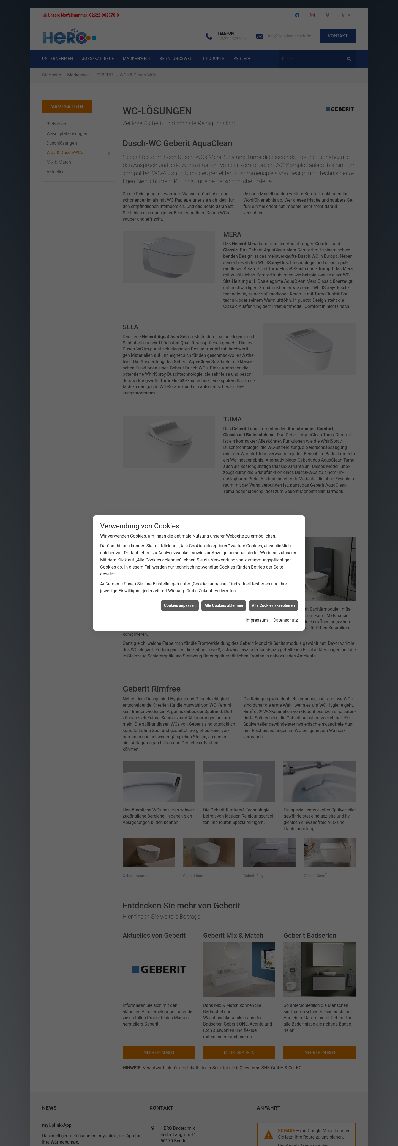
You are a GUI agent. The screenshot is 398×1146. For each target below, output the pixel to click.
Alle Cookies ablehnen (224, 605)
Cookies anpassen (180, 605)
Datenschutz (285, 620)
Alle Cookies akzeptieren (273, 605)
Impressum (257, 620)
